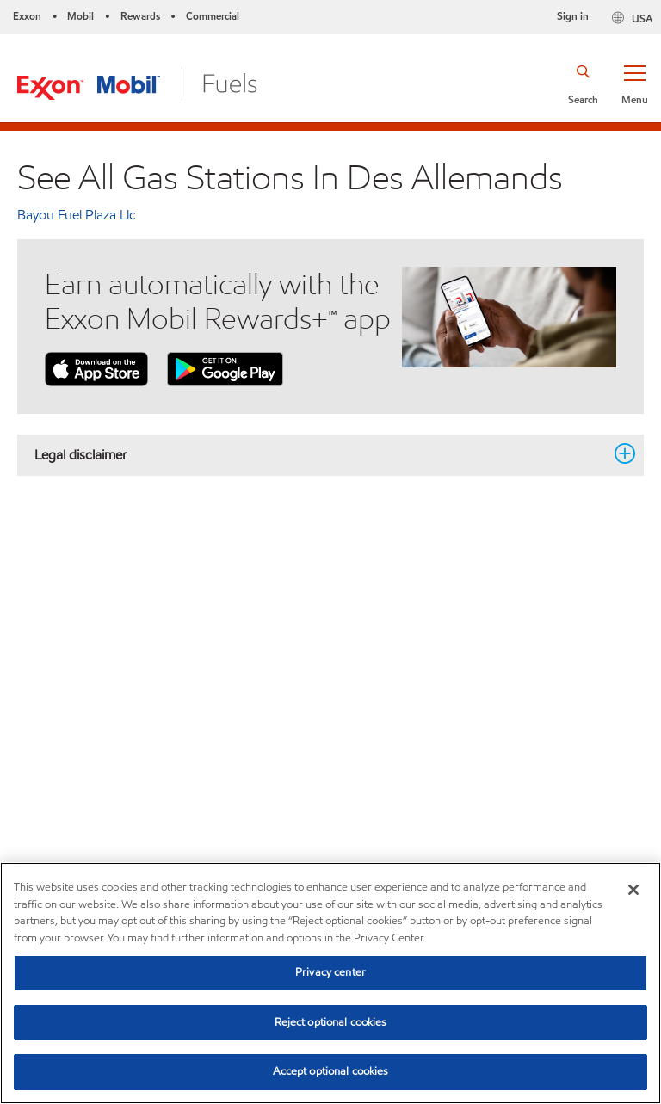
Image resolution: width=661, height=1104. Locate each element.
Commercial (212, 16)
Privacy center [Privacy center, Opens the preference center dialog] (330, 972)
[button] (634, 83)
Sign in (573, 16)
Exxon (27, 16)
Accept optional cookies (331, 1071)
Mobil (80, 16)
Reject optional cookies (331, 1022)
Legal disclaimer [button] (320, 454)
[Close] (633, 890)
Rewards (140, 16)
